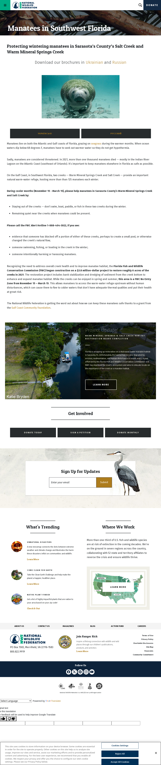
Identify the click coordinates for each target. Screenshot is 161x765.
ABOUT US (19, 626)
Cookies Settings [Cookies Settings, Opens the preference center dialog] (119, 745)
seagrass (96, 143)
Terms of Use (147, 636)
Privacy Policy (147, 639)
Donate (152, 5)
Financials (148, 651)
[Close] (156, 753)
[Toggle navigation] (5, 5)
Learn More (101, 384)
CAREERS (142, 626)
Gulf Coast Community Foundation (30, 307)
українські (45, 133)
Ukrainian (94, 62)
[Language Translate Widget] (16, 701)
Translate (53, 700)
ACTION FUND (117, 626)
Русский (116, 133)
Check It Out (33, 608)
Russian (119, 62)
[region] (80, 753)
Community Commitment (143, 655)
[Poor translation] (11, 718)
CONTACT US (44, 626)
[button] (104, 482)
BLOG (92, 626)
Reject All (120, 753)
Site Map (149, 647)
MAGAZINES (68, 626)
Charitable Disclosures (143, 643)
